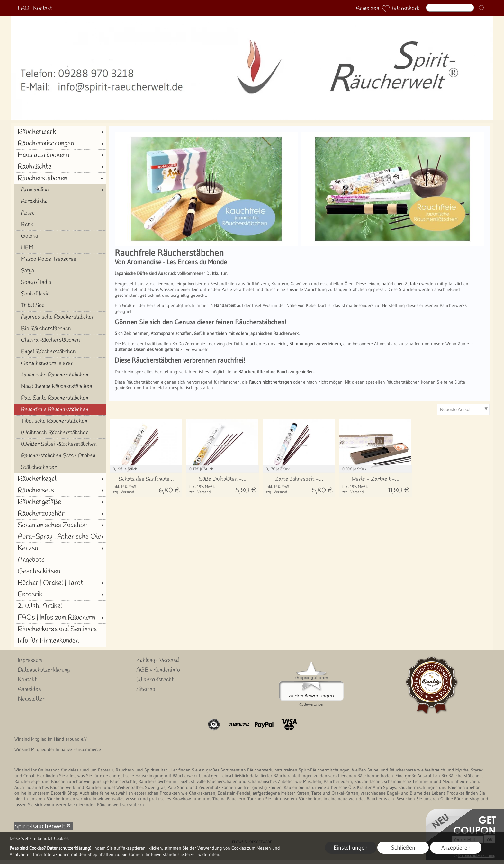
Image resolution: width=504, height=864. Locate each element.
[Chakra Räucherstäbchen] (60, 340)
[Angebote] (60, 560)
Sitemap (145, 689)
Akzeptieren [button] (456, 847)
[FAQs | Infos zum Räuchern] (60, 617)
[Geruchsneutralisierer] (60, 363)
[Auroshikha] (60, 201)
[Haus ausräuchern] (60, 155)
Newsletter (31, 699)
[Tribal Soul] (60, 305)
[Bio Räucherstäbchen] (60, 328)
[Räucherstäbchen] (60, 178)
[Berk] (60, 224)
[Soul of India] (60, 294)
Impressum (30, 660)
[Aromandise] (60, 190)
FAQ (23, 8)
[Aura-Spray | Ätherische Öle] (60, 536)
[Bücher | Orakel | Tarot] (60, 583)
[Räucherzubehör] (60, 513)
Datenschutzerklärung (44, 670)
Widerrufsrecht (155, 679)
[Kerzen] (60, 548)
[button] (482, 8)
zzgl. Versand (123, 491)
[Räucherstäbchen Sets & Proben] (60, 456)
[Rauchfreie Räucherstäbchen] (60, 409)
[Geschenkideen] (60, 571)
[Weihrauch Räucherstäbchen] (60, 432)
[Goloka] (60, 236)
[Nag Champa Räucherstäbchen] (60, 386)
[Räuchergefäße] (60, 502)
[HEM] (60, 247)
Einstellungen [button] (351, 847)
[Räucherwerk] (60, 132)
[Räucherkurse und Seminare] (60, 629)
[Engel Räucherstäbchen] (60, 351)
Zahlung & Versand (157, 660)
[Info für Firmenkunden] (60, 641)
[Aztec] (60, 213)
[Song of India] (60, 282)
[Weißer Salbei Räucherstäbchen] (60, 444)
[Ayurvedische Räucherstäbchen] (60, 317)
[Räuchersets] (60, 490)
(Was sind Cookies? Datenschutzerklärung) (50, 848)
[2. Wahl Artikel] (60, 606)
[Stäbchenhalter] (60, 467)
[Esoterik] (60, 594)
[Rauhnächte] (60, 166)
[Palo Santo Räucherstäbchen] (60, 398)
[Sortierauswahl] (463, 409)
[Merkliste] (386, 8)
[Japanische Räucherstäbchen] (60, 375)
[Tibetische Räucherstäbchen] (60, 421)
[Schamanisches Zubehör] (60, 525)
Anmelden (367, 8)
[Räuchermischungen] (60, 143)
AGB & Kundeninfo (158, 670)
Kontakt (42, 8)
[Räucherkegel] (60, 479)
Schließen (403, 847)
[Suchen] (450, 8)
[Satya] (60, 271)
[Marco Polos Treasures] (60, 259)
